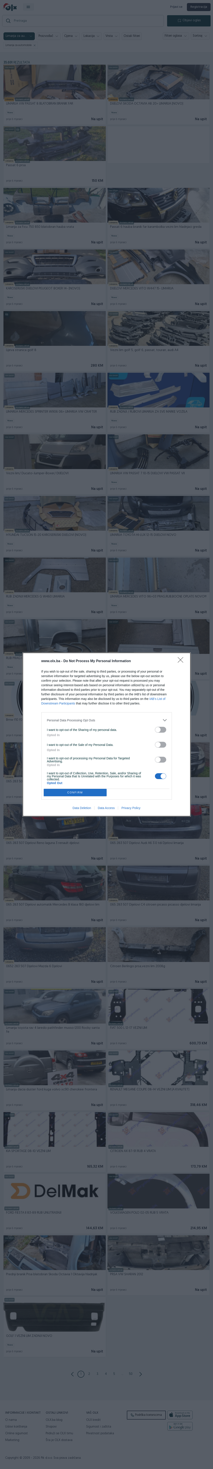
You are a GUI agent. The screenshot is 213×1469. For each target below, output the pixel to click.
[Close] (182, 661)
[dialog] (106, 734)
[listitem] (106, 720)
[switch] (160, 730)
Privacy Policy (130, 808)
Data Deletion (82, 808)
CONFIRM (75, 792)
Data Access (106, 808)
